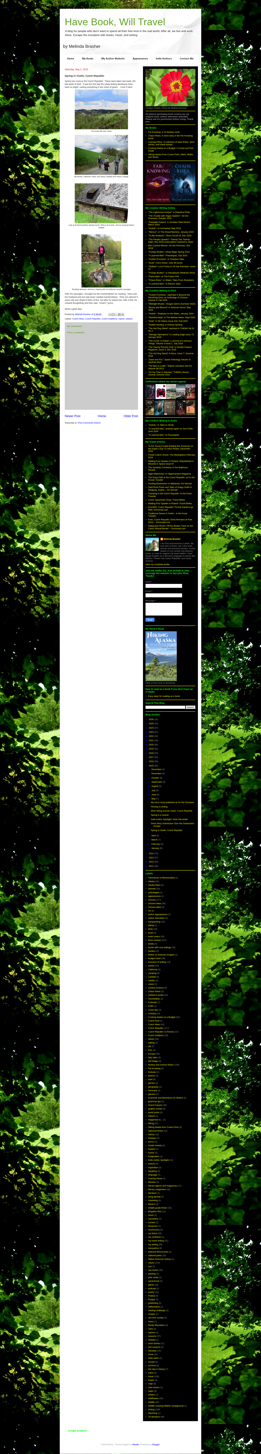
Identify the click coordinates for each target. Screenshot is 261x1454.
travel (150, 1376)
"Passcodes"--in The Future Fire (163, 276)
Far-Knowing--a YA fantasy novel (164, 132)
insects (151, 1163)
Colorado (152, 1002)
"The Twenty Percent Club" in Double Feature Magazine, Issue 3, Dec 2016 (170, 348)
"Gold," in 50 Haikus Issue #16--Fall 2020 (168, 321)
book (150, 933)
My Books (87, 58)
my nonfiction (154, 1237)
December (156, 769)
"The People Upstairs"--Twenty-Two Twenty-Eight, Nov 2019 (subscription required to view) (170, 240)
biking (151, 925)
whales (151, 1394)
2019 (151, 748)
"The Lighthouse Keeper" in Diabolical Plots (169, 212)
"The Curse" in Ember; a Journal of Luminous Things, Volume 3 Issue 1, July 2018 (170, 342)
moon (151, 1215)
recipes (151, 1314)
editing (151, 1042)
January (155, 848)
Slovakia (152, 1350)
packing (152, 1273)
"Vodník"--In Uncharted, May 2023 (164, 228)
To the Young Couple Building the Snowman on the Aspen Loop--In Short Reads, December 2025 (170, 448)
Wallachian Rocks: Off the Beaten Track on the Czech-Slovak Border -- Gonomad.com (170, 527)
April (153, 835)
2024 (151, 728)
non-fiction (153, 1270)
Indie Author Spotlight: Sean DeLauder (169, 819)
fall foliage (153, 1061)
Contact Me (187, 58)
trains (150, 1373)
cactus (151, 965)
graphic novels (155, 1108)
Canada (152, 977)
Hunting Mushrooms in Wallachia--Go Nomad (170, 483)
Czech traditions (109, 318)
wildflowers (153, 1398)
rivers (150, 1321)
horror (151, 1141)
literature (152, 1193)
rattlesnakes (154, 1306)
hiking (151, 1123)
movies (151, 1222)
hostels (151, 1149)
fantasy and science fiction (160, 1064)
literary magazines (157, 1189)
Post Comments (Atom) (89, 423)
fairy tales (152, 1057)
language (152, 1175)
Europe (151, 1054)
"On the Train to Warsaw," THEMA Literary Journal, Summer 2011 (168, 373)
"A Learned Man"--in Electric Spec (164, 283)
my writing (153, 1244)
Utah (150, 1383)
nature (121, 318)
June (154, 794)
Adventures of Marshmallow (161, 877)
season (129, 318)
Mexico (151, 1204)
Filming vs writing (159, 806)
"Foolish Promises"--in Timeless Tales (166, 259)
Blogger (156, 1444)
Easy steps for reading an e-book (164, 696)
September (157, 782)
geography (153, 1087)
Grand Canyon (155, 1105)
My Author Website (113, 58)
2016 (151, 761)
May (153, 798)
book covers (154, 936)
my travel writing (156, 1240)
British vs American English (161, 954)
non (150, 1266)
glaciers (152, 1094)
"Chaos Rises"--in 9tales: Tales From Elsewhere (171, 280)
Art (149, 910)
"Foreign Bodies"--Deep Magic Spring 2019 (168, 252)
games (151, 1083)
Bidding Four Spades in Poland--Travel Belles (170, 503)
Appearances (140, 58)
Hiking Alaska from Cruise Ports (163, 1127)
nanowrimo (153, 1248)
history (151, 1134)
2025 (151, 723)
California (152, 969)
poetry (151, 1292)
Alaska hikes (154, 885)
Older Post (131, 416)
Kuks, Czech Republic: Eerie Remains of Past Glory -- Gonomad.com (170, 520)
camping (152, 973)
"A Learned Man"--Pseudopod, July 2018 (167, 255)
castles (151, 980)
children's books (156, 995)
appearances (154, 896)
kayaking (152, 1171)
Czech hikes (78, 318)
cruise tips (153, 1010)
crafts (150, 1006)
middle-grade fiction (157, 1208)
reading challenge (156, 1310)
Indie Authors (164, 58)
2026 (151, 719)
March (154, 839)
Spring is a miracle (160, 815)
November (156, 773)
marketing (153, 1200)
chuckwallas (154, 998)
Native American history (159, 1259)
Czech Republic (93, 318)
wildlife (151, 1402)
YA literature (154, 1416)
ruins (150, 1329)
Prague (151, 1299)
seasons (152, 1336)
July (153, 790)
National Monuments (158, 1252)
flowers (151, 1075)
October (155, 778)
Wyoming (152, 1413)
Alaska (151, 881)
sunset (151, 1362)
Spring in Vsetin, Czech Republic (166, 830)
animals (152, 888)
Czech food (153, 1021)
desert (151, 1039)
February (156, 844)
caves (151, 984)
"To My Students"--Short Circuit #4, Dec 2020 (169, 235)
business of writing (157, 962)
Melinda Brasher (172, 539)
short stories (154, 1343)
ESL (150, 1050)
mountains (153, 1219)
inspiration (153, 1167)
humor (151, 1152)
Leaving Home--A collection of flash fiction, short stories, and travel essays (171, 143)
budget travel (154, 958)
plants (151, 1285)
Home (70, 58)
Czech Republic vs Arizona (161, 1031)
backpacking (154, 921)
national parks (155, 1255)
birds (150, 929)
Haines (151, 1116)
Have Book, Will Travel (115, 21)
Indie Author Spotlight (158, 1160)
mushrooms (153, 1229)
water (150, 1391)
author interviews (156, 918)
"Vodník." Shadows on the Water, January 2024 (171, 313)
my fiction (152, 1233)
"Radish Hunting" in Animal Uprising (165, 324)
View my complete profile (157, 564)
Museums (152, 1226)
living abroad (154, 1196)
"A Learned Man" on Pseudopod (163, 435)
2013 (151, 857)
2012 (151, 862)
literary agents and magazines (162, 1185)
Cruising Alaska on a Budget (161, 1017)
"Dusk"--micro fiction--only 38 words (165, 263)
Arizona (151, 900)
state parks (153, 1358)
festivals (152, 1072)
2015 (151, 765)
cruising (152, 1013)
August (155, 786)
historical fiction (155, 1131)
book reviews (154, 940)
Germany (152, 1090)
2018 (151, 753)
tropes (151, 1380)
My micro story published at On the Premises (172, 802)
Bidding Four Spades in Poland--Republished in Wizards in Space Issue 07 (171, 462)
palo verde (153, 1277)
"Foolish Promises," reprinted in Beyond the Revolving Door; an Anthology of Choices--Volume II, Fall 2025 (169, 297)
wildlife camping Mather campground (165, 1406)
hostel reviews (155, 1145)
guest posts (153, 1112)
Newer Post (72, 416)
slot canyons (154, 1347)
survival (151, 1365)
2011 (151, 866)
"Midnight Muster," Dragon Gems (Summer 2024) (171, 304)
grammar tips (154, 1101)
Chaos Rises (154, 991)
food (150, 1079)
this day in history (156, 1369)
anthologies (153, 892)
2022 (151, 736)
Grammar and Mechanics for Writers (165, 1098)
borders (151, 951)
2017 (151, 757)
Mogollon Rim (154, 1211)
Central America (155, 987)
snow (150, 1354)
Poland (151, 1296)
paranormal (153, 1281)
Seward (151, 1339)
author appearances (157, 914)
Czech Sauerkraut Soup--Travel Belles (166, 500)
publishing (153, 1303)
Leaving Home (155, 1178)
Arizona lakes (154, 907)
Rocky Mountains (156, 1325)
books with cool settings (159, 947)
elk (149, 1046)
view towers (153, 1387)
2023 (151, 732)
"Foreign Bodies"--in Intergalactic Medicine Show (171, 273)
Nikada (135, 1444)
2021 (151, 740)
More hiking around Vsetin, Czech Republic (171, 811)
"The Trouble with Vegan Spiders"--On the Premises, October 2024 (168, 217)
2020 (151, 744)
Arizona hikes (154, 903)
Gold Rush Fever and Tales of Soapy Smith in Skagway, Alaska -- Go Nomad (170, 488)
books (151, 944)
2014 (151, 853)
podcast (152, 1288)
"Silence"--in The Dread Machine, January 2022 (171, 232)
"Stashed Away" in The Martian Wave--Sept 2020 (171, 317)
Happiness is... (155, 1119)
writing (151, 1409)
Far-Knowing (154, 1068)
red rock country (156, 1317)
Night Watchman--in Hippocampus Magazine (169, 473)
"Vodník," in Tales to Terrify (161, 425)
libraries (152, 1182)
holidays (152, 1138)
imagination (153, 1156)
